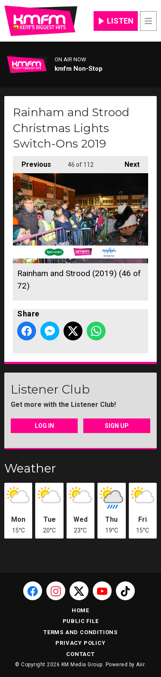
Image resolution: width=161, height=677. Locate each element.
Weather (30, 468)
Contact (80, 654)
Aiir (140, 665)
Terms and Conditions (80, 632)
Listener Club (50, 389)
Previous (32, 162)
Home (80, 610)
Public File (81, 621)
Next (128, 162)
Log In (44, 425)
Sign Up (117, 425)
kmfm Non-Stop (79, 68)
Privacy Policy (80, 643)
